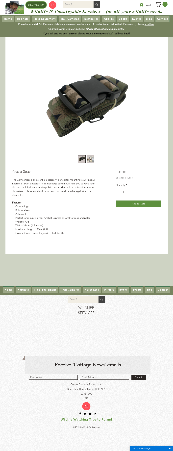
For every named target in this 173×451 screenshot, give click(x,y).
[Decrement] (118, 192)
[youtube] (90, 413)
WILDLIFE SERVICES (86, 310)
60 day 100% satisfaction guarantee (105, 28)
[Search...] (76, 4)
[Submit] (138, 377)
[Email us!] (86, 406)
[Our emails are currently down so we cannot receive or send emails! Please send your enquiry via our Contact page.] (53, 4)
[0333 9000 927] (36, 5)
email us (149, 24)
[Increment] (128, 192)
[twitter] (85, 413)
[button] (161, 4)
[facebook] (80, 413)
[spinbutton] (123, 192)
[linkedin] (95, 413)
